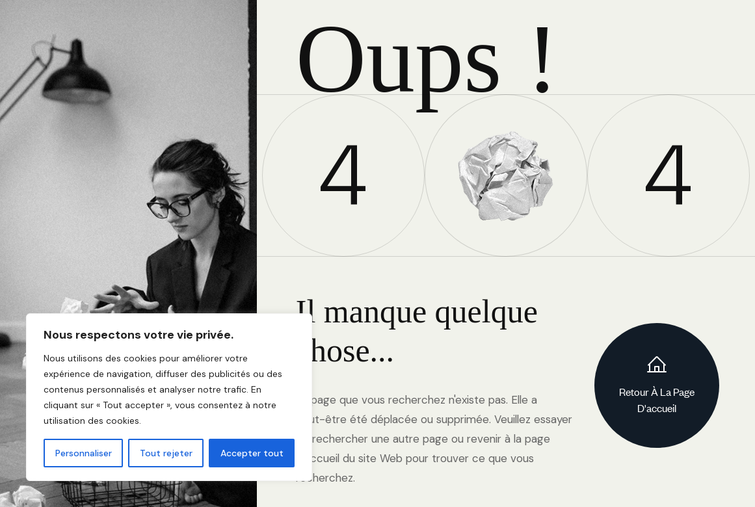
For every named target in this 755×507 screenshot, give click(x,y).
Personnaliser (83, 453)
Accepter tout (252, 453)
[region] (169, 397)
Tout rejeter (166, 453)
